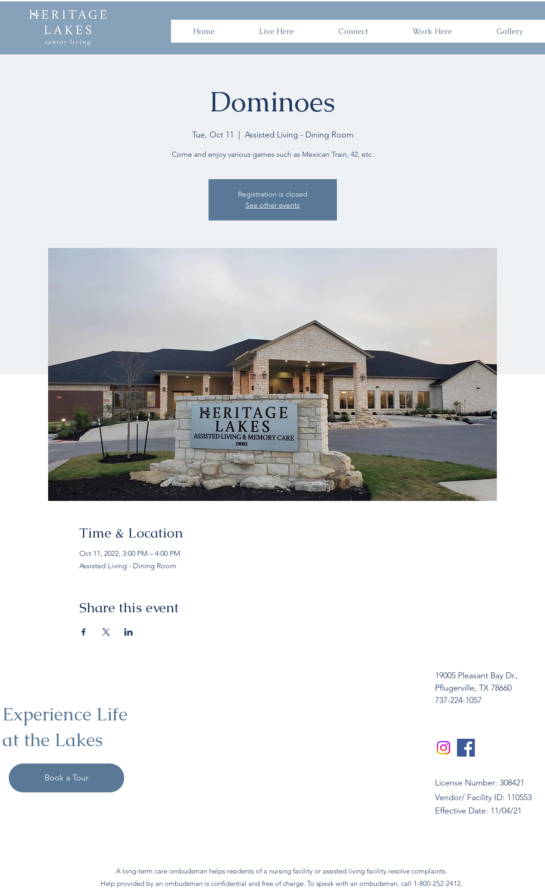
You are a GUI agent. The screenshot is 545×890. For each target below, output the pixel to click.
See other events (272, 205)
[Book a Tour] (66, 778)
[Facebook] (466, 748)
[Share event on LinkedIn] (128, 632)
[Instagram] (443, 748)
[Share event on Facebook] (83, 632)
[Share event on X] (106, 632)
